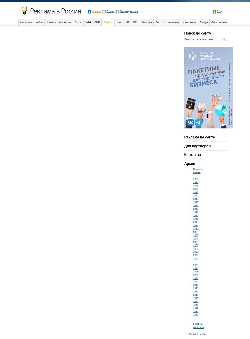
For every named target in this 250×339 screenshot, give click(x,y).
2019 (195, 199)
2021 (195, 192)
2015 (195, 212)
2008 (195, 235)
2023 (195, 185)
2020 (195, 195)
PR (128, 22)
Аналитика (26, 22)
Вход (219, 11)
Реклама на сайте (199, 137)
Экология (146, 22)
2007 (195, 238)
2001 (195, 258)
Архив (189, 164)
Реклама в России (197, 334)
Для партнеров (197, 146)
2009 (195, 232)
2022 (195, 189)
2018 (195, 202)
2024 (195, 182)
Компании (173, 22)
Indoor (119, 22)
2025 (195, 179)
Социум (160, 22)
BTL (135, 22)
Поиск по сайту (197, 33)
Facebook (198, 324)
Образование (219, 22)
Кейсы (39, 22)
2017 (195, 205)
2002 (195, 255)
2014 (195, 215)
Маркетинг (65, 22)
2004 (195, 248)
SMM (88, 22)
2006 (195, 242)
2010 (195, 228)
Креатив (51, 22)
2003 (195, 252)
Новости (96, 11)
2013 (195, 218)
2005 (195, 245)
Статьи (110, 11)
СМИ (97, 22)
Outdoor (107, 22)
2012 (195, 222)
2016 (195, 209)
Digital (78, 22)
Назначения (189, 22)
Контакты (192, 155)
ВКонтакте (198, 327)
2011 (195, 225)
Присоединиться (129, 11)
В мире (204, 22)
